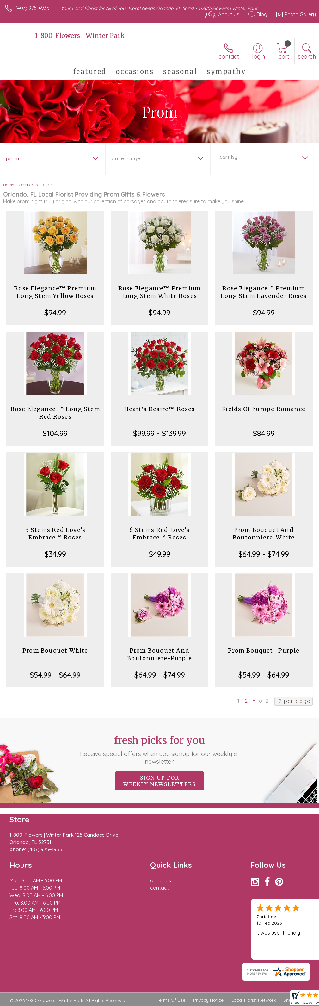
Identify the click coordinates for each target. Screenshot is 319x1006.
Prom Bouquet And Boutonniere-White (264, 533)
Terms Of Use (171, 1000)
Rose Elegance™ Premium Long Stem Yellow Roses (55, 292)
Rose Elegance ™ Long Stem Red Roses (55, 412)
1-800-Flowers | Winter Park (80, 36)
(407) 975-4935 (32, 8)
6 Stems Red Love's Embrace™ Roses (159, 533)
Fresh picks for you (159, 749)
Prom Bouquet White (55, 650)
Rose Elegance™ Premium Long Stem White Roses (159, 292)
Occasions (28, 184)
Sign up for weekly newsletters (159, 781)
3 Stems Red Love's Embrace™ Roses (55, 533)
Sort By (228, 157)
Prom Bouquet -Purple (263, 650)
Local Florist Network (253, 1000)
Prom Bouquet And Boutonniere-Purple (159, 654)
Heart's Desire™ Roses (159, 409)
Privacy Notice (208, 1000)
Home (8, 184)
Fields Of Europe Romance (263, 409)
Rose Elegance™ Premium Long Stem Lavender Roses (264, 292)
